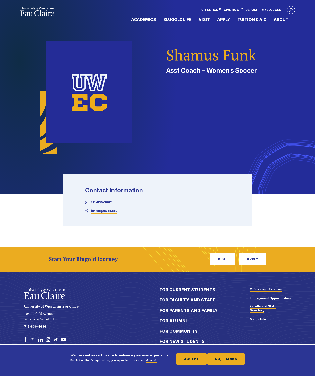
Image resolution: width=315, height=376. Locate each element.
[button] (291, 10)
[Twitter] (33, 339)
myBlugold (271, 10)
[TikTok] (56, 339)
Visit (204, 19)
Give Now (232, 10)
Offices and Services (266, 289)
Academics (143, 19)
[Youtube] (63, 339)
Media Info (258, 319)
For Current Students (187, 289)
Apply (223, 19)
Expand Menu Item (158, 19)
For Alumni (173, 320)
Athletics (209, 10)
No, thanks (226, 359)
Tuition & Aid (251, 19)
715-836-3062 (101, 202)
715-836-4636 (35, 326)
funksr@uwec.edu (104, 211)
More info (151, 360)
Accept (191, 359)
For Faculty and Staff (187, 300)
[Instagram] (48, 339)
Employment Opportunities (270, 298)
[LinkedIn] (40, 339)
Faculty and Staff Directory (263, 308)
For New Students (182, 341)
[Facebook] (25, 339)
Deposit (252, 10)
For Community (179, 331)
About (281, 19)
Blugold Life (177, 19)
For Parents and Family (189, 310)
